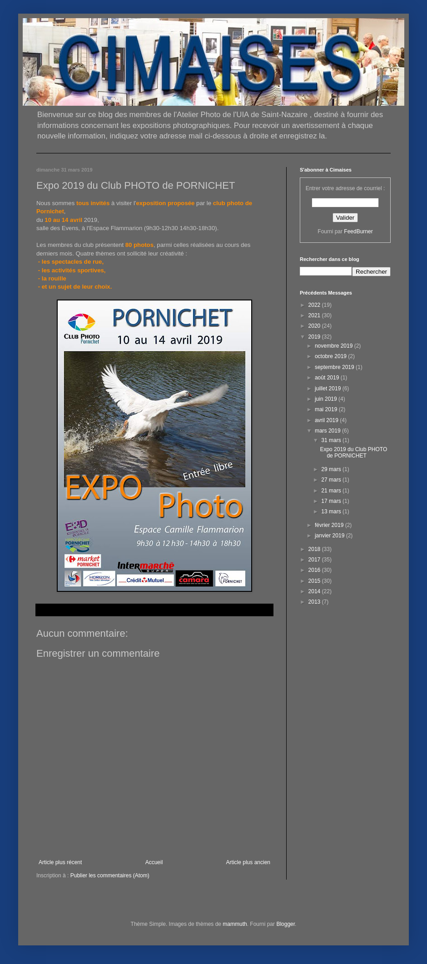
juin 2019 (326, 399)
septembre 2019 (335, 367)
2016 (315, 570)
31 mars (332, 440)
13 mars (332, 511)
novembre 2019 (334, 346)
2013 (315, 602)
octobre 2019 (331, 356)
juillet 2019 (329, 388)
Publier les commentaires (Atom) (109, 875)
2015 (315, 581)
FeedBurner (358, 231)
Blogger (285, 924)
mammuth (235, 924)
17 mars (332, 501)
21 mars (332, 490)
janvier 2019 (330, 535)
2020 (315, 326)
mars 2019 (328, 431)
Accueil (154, 862)
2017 (315, 559)
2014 (315, 591)
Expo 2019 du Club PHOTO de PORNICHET (353, 452)
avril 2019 (327, 420)
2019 (315, 337)
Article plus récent (60, 862)
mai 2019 (327, 409)
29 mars (332, 469)
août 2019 (328, 377)
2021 (315, 315)
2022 (315, 305)
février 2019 (330, 525)
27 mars (332, 480)
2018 (315, 549)
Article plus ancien (248, 862)
